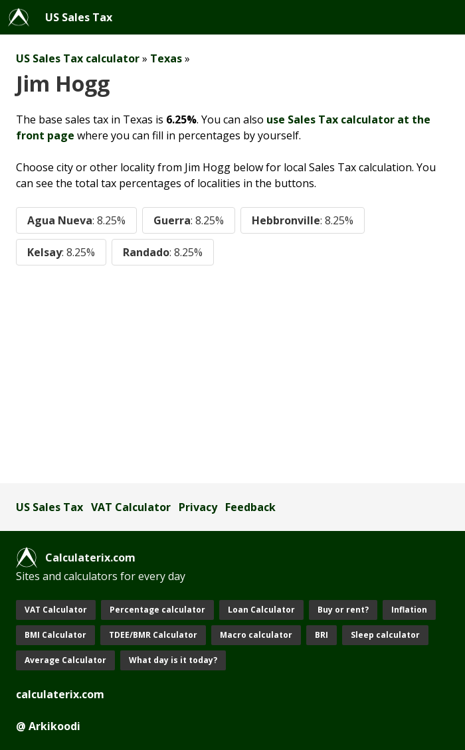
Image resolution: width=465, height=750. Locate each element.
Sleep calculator (385, 634)
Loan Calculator (261, 609)
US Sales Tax (78, 17)
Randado (163, 252)
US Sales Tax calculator (78, 58)
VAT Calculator (131, 507)
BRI (321, 634)
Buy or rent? (343, 609)
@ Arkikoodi (48, 726)
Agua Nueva (76, 220)
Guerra (188, 220)
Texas (166, 58)
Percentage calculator (157, 609)
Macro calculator (256, 634)
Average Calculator (65, 660)
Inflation (409, 609)
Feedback (250, 507)
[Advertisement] (232, 374)
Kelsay (61, 252)
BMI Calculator (55, 634)
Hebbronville (302, 220)
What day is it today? (173, 660)
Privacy (198, 507)
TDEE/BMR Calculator (153, 634)
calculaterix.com (60, 694)
